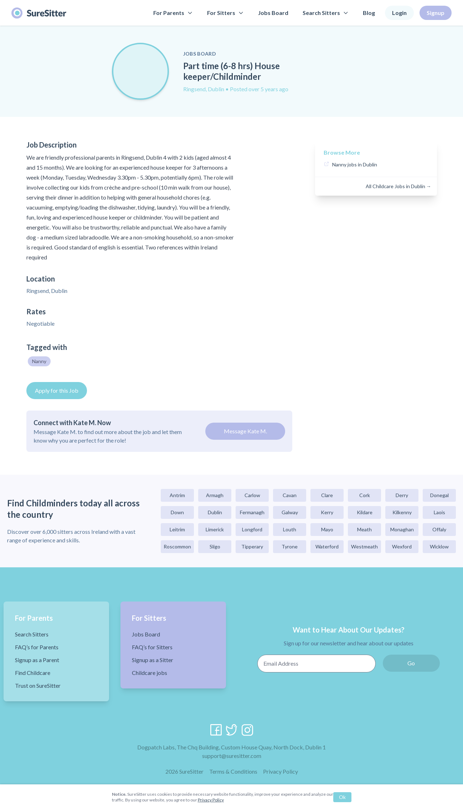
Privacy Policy (280, 771)
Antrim (177, 495)
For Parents (173, 12)
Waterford (327, 546)
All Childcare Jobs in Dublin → (398, 186)
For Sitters (225, 12)
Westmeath (364, 546)
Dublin (215, 512)
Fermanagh (252, 512)
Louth (289, 529)
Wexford (402, 546)
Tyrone (290, 546)
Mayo (327, 529)
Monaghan (402, 529)
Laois (439, 512)
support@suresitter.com (231, 755)
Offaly (439, 529)
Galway (290, 512)
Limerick (215, 529)
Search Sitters (326, 12)
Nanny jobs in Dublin (354, 164)
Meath (364, 529)
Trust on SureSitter (38, 685)
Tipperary (252, 546)
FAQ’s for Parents (36, 647)
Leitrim (177, 529)
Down (177, 512)
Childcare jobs (149, 672)
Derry (402, 495)
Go (411, 663)
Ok (342, 797)
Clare (327, 495)
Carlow (252, 495)
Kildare (364, 512)
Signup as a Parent (37, 659)
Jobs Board (273, 12)
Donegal (439, 495)
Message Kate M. (245, 431)
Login (399, 12)
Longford (252, 529)
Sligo (215, 546)
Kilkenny (402, 512)
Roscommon (177, 546)
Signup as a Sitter (152, 659)
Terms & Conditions (233, 771)
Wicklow (439, 546)
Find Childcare (32, 672)
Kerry (327, 512)
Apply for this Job (56, 390)
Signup (435, 12)
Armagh (214, 495)
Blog (369, 12)
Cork (364, 495)
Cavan (290, 495)
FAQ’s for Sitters (152, 647)
